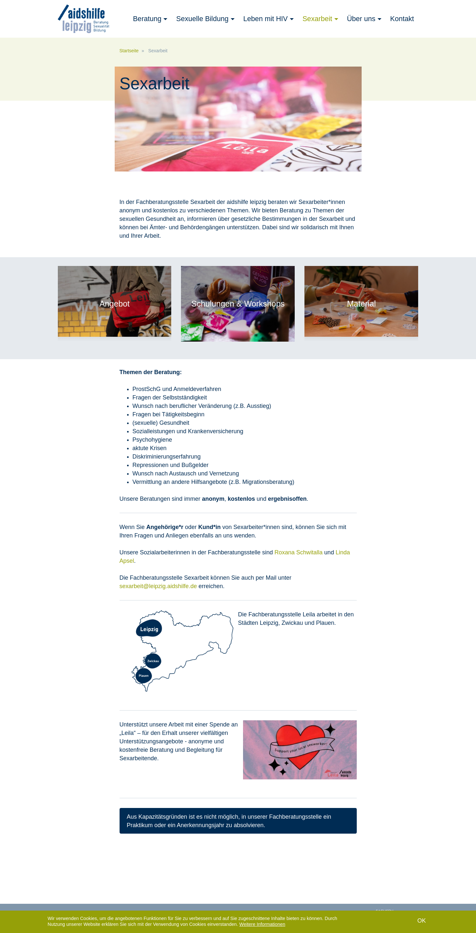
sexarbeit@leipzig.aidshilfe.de (158, 586)
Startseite (129, 50)
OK (421, 921)
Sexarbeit (317, 19)
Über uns (361, 19)
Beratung (147, 19)
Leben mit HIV (265, 19)
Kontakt (402, 19)
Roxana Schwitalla (299, 552)
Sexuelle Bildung (202, 19)
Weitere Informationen (262, 924)
